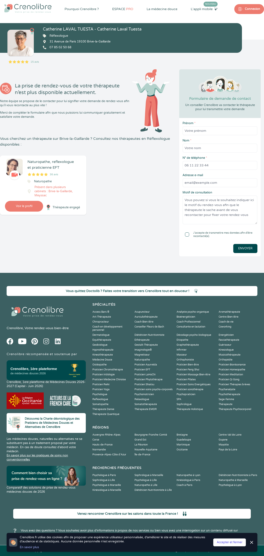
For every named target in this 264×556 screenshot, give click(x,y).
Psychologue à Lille (145, 480)
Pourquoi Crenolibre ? (82, 9)
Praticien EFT (142, 369)
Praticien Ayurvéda (145, 364)
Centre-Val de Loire (230, 434)
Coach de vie (226, 321)
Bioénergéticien (186, 316)
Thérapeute (225, 404)
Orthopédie (225, 359)
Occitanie (182, 449)
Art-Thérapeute (101, 316)
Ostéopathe (99, 364)
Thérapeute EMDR (145, 409)
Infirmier (182, 349)
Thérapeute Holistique (190, 409)
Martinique (183, 444)
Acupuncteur (142, 311)
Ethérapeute (142, 339)
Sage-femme (226, 399)
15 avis (35, 61)
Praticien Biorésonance (232, 364)
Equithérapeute (101, 339)
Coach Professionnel (188, 321)
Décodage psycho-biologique (194, 334)
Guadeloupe (184, 439)
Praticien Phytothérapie (148, 379)
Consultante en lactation (191, 326)
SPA (179, 399)
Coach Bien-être (143, 321)
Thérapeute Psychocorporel (235, 409)
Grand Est (140, 439)
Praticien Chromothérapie (107, 369)
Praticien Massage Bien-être (193, 374)
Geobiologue (99, 344)
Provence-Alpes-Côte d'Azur (109, 454)
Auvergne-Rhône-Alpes (106, 434)
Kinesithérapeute (102, 354)
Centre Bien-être (228, 316)
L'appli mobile (204, 9)
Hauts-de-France (102, 444)
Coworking (225, 326)
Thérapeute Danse (103, 409)
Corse (95, 439)
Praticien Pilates (186, 379)
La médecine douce (162, 9)
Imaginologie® (143, 349)
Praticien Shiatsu (144, 384)
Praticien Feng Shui (188, 369)
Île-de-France (142, 454)
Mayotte (224, 444)
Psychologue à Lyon (230, 485)
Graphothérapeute (188, 344)
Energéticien (226, 334)
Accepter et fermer (229, 542)
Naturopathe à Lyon (188, 475)
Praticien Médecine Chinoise (109, 379)
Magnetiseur (142, 354)
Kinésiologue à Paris (188, 480)
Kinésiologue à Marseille (106, 490)
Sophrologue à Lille (103, 480)
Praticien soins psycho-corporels (153, 389)
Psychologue (99, 394)
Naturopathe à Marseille (233, 480)
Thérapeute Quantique (105, 414)
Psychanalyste (227, 389)
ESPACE (122, 9)
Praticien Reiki (101, 384)
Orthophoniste (185, 359)
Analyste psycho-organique (193, 311)
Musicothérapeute (229, 354)
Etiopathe (182, 339)
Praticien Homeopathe (232, 369)
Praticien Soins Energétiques (194, 384)
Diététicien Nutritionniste (149, 334)
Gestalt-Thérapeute (146, 344)
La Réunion (141, 444)
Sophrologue (184, 404)
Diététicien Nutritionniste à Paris (238, 475)
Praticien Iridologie (103, 374)
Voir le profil (24, 206)
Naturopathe (142, 359)
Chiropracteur (100, 321)
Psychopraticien (186, 394)
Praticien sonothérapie (190, 389)
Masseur (182, 354)
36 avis (54, 174)
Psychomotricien (144, 394)
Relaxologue (141, 399)
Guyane (223, 439)
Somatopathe (100, 404)
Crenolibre (15, 328)
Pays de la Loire (228, 449)
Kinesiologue (226, 349)
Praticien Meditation (231, 374)
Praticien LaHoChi (145, 374)
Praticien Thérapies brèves (234, 384)
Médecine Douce (102, 359)
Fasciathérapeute (229, 339)
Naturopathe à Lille (145, 485)
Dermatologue (101, 334)
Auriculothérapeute (146, 316)
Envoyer (245, 248)
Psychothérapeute (229, 394)
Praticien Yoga (101, 389)
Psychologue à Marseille (106, 485)
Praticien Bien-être (188, 364)
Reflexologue (100, 399)
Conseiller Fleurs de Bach (149, 326)
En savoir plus (29, 547)
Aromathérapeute (229, 311)
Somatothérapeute (145, 404)
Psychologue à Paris (104, 475)
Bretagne (182, 434)
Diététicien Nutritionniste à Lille (153, 490)
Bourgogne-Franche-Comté (150, 434)
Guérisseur (225, 344)
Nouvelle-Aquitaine (145, 449)
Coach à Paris (184, 485)
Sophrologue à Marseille (148, 475)
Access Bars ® (100, 311)
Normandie (99, 449)
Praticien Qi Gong (229, 379)
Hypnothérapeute (102, 349)
